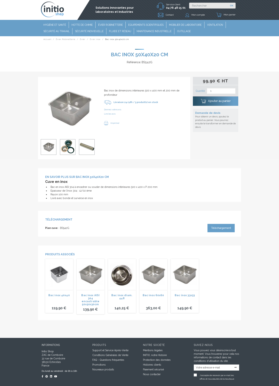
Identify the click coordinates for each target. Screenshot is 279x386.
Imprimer (111, 123)
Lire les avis (109, 114)
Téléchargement (221, 228)
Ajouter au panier (216, 101)
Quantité (200, 90)
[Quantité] (221, 91)
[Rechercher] (208, 6)
